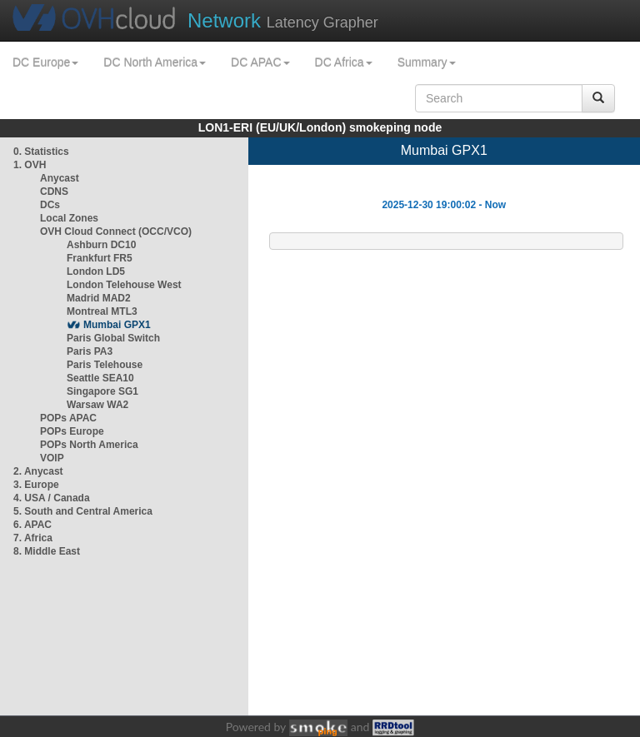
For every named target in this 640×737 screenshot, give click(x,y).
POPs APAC (68, 418)
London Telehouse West (124, 285)
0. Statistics (41, 151)
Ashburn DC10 (101, 245)
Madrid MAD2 (99, 298)
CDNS (54, 191)
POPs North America (89, 445)
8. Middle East (46, 551)
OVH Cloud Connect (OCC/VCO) (116, 231)
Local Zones (69, 218)
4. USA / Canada (51, 498)
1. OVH (29, 165)
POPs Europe (72, 431)
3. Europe (36, 485)
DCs (50, 205)
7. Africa (32, 538)
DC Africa (343, 62)
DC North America (154, 62)
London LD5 (96, 271)
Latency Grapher (283, 20)
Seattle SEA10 (100, 378)
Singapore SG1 (102, 391)
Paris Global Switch (113, 338)
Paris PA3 (89, 351)
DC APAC (260, 62)
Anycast (59, 178)
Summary (427, 62)
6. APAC (32, 524)
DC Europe (45, 62)
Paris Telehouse (104, 365)
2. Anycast (38, 471)
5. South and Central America (82, 511)
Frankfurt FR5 (99, 258)
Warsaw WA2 (97, 405)
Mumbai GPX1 (117, 325)
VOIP (51, 458)
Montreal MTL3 (102, 311)
